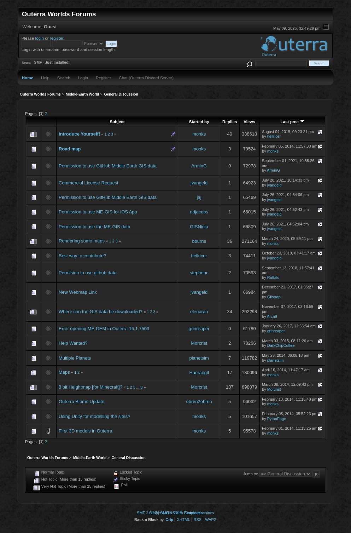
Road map (70, 148)
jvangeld (199, 182)
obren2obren (199, 401)
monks (199, 134)
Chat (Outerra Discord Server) (146, 77)
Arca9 (272, 316)
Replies (229, 121)
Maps (64, 372)
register (56, 38)
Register (103, 77)
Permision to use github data (88, 272)
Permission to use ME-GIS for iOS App (98, 211)
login (39, 38)
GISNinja (199, 226)
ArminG (199, 165)
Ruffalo (273, 277)
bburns (199, 241)
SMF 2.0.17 (147, 513)
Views (249, 121)
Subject (117, 121)
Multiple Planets (75, 358)
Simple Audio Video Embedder (175, 513)
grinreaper (199, 328)
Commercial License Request (88, 182)
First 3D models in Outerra (85, 431)
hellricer (274, 136)
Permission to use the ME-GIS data (94, 226)
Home (27, 77)
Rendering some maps (82, 240)
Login (83, 77)
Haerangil (199, 372)
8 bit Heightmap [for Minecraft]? (90, 387)
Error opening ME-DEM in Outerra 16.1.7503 (104, 328)
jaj (199, 197)
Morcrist (199, 343)
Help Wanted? (73, 343)
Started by (199, 121)
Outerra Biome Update (81, 401)
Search (63, 77)
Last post (292, 121)
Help (45, 77)
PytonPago (276, 419)
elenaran (199, 311)
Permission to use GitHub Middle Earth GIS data (108, 165)
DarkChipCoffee (281, 345)
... (138, 387)
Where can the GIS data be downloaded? (100, 311)
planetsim (199, 358)
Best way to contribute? (82, 255)
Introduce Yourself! (79, 134)
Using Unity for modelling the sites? (94, 416)
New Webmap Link (78, 292)
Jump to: (250, 474)
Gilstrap (274, 297)
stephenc (199, 272)
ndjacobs (199, 211)
